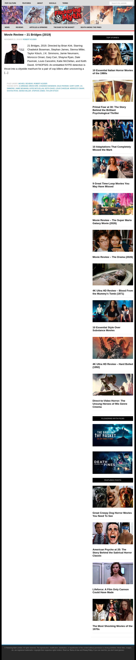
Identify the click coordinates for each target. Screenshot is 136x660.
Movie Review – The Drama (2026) (113, 257)
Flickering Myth (68, 15)
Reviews (29, 83)
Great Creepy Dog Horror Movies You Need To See (112, 514)
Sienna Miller (25, 91)
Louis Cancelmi (62, 88)
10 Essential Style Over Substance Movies (106, 329)
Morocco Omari (77, 88)
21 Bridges (23, 86)
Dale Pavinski (63, 86)
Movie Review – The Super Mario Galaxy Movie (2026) (112, 222)
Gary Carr (74, 86)
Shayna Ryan (12, 91)
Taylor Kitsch (52, 91)
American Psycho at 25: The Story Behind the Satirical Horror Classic (112, 552)
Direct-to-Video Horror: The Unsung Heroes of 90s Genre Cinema (110, 403)
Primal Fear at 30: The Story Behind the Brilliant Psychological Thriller (109, 110)
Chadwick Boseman (47, 86)
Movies (21, 83)
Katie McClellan (36, 88)
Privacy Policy (88, 650)
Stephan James (38, 91)
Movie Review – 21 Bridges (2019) (27, 34)
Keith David (50, 88)
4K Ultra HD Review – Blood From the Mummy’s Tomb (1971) (113, 292)
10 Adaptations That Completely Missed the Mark (112, 148)
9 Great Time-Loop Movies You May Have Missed (111, 185)
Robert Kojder (40, 83)
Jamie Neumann (22, 88)
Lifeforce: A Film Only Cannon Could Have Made (111, 591)
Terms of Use (74, 650)
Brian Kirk (33, 86)
